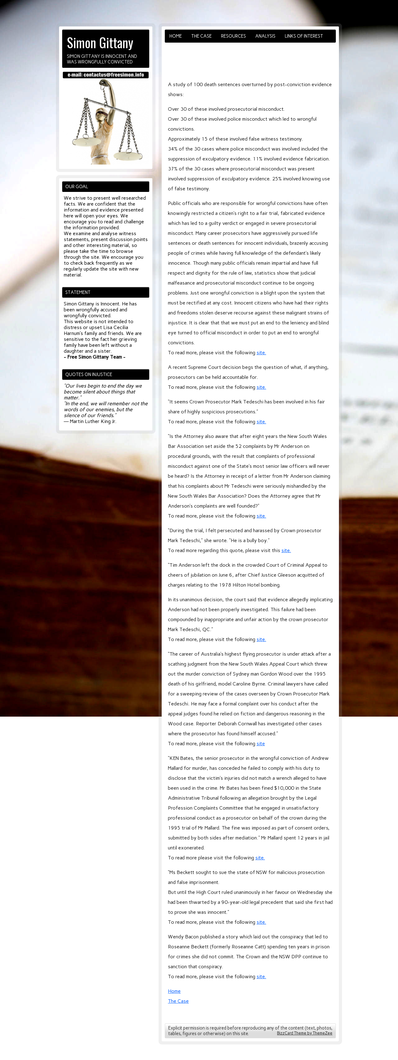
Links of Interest (304, 36)
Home (175, 36)
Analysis (265, 36)
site (261, 743)
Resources (233, 36)
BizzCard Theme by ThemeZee (304, 1033)
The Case (201, 36)
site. (261, 353)
